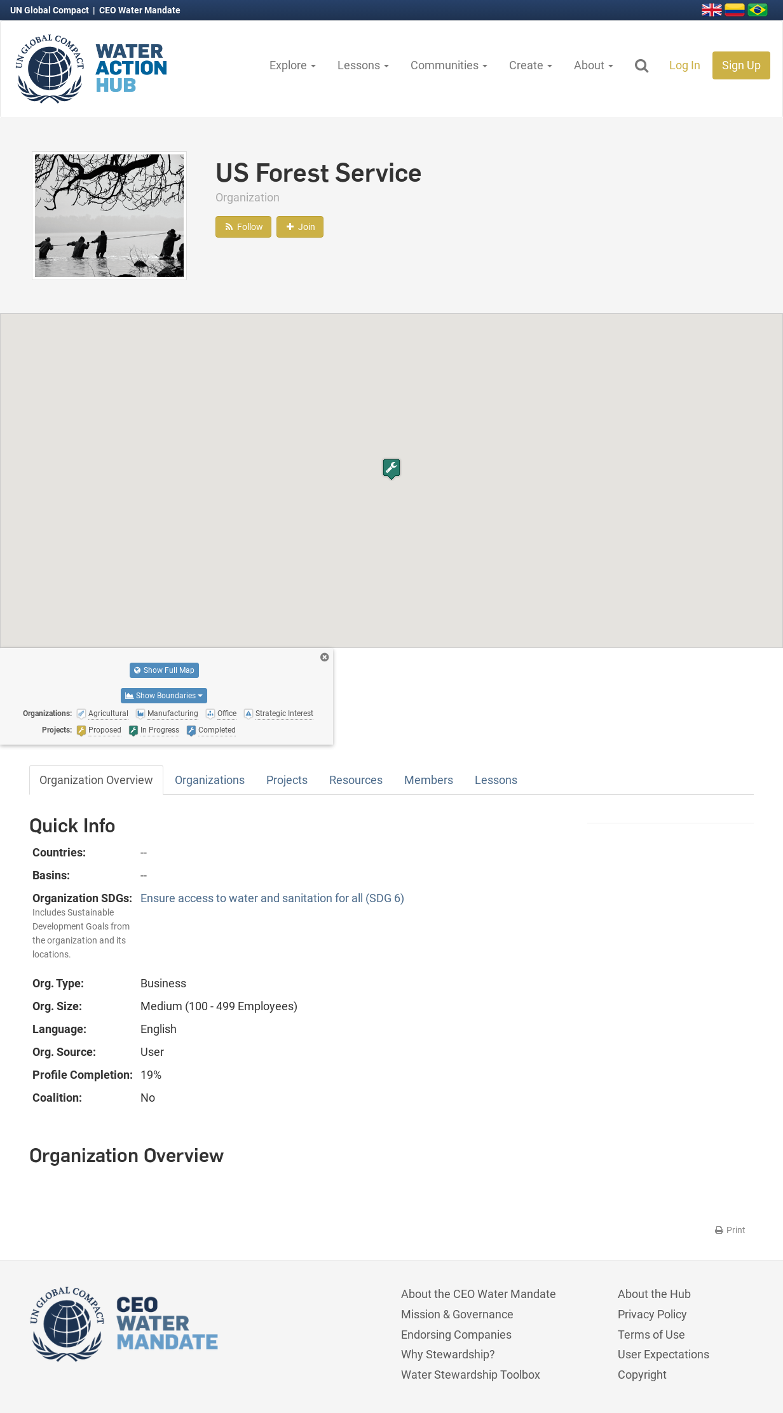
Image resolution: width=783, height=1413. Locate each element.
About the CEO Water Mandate (478, 1294)
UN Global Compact (50, 10)
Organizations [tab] (210, 780)
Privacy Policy (652, 1314)
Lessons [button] (363, 65)
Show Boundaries (164, 695)
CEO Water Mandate (139, 10)
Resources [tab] (356, 780)
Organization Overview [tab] (96, 780)
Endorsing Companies (456, 1334)
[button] (391, 469)
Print (729, 1230)
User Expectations (663, 1354)
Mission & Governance (457, 1314)
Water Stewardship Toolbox (470, 1374)
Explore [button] (292, 65)
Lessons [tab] (496, 780)
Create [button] (530, 65)
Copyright (642, 1374)
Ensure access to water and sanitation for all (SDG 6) (272, 898)
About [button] (593, 65)
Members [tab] (428, 780)
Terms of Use (651, 1334)
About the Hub (654, 1294)
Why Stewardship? (448, 1354)
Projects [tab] (287, 780)
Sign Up (741, 65)
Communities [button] (449, 65)
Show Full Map (164, 670)
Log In (684, 65)
